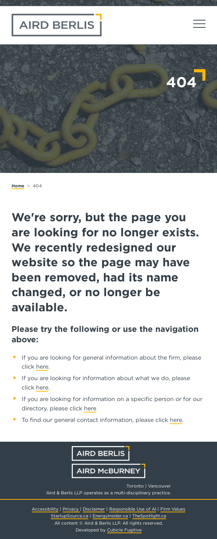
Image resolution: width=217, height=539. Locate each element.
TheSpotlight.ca (149, 515)
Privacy (71, 509)
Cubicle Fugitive (124, 530)
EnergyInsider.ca (110, 515)
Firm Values (172, 509)
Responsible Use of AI (132, 509)
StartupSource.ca (69, 515)
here (42, 366)
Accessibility (45, 509)
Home (18, 185)
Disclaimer (94, 509)
